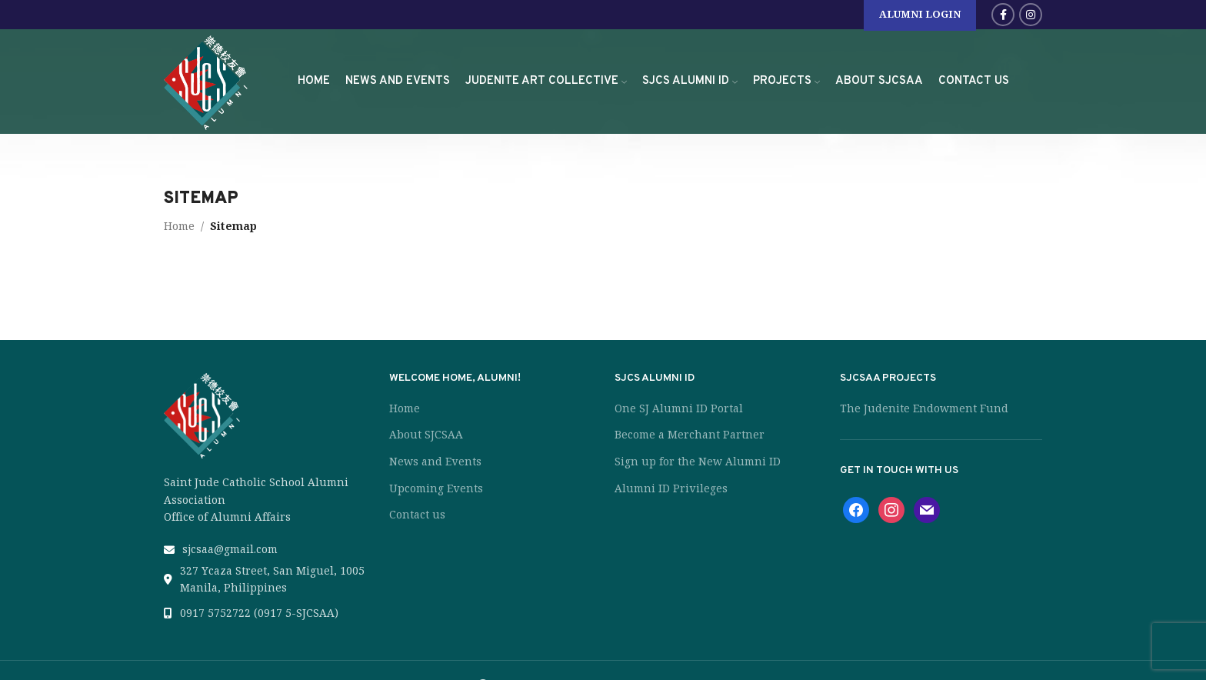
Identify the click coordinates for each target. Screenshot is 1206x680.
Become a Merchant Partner (690, 435)
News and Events (435, 461)
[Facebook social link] (1002, 14)
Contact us (417, 515)
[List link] (265, 549)
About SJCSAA (426, 435)
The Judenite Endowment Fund (924, 408)
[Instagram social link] (1030, 14)
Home (179, 226)
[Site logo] (206, 79)
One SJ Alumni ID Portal (679, 408)
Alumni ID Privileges (671, 488)
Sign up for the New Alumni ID (698, 461)
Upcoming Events (436, 488)
